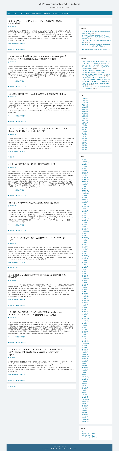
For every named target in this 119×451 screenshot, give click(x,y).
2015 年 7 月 (85, 264)
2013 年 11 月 (85, 298)
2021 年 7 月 (85, 208)
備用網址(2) (56, 13)
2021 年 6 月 (85, 210)
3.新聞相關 (85, 120)
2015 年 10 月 (85, 259)
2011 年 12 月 (85, 340)
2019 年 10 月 (85, 228)
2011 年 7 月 (85, 349)
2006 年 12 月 (85, 398)
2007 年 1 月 (85, 396)
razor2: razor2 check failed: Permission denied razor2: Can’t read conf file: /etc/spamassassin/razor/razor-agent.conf (35, 352)
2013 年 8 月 (85, 304)
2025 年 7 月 (85, 168)
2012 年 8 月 (85, 325)
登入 (83, 431)
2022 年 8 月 (85, 197)
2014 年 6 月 (85, 286)
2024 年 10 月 (85, 181)
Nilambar (74, 449)
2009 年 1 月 (85, 353)
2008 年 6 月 (85, 365)
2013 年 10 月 (85, 300)
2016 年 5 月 (85, 250)
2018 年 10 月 (85, 231)
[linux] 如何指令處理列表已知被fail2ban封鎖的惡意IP (34, 202)
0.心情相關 (85, 98)
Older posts (12, 386)
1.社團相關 (85, 111)
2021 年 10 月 (85, 206)
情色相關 (84, 131)
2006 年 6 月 (85, 409)
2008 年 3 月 (85, 371)
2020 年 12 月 (85, 217)
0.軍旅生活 (85, 104)
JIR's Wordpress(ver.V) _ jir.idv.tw (59, 4)
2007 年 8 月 (85, 383)
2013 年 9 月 (85, 302)
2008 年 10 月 (85, 358)
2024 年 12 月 (85, 177)
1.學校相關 (85, 108)
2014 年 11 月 (85, 277)
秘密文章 (84, 144)
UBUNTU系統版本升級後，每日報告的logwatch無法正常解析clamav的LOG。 (96, 75)
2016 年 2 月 (85, 255)
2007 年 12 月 (85, 376)
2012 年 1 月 (85, 338)
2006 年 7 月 (85, 407)
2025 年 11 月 (85, 163)
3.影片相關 (85, 118)
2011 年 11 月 (85, 342)
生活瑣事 (84, 142)
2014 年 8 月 (85, 282)
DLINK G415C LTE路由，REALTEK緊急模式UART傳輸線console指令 (35, 22)
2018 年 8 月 (85, 233)
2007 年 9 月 (85, 381)
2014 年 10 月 (85, 278)
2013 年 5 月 (85, 309)
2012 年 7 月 (85, 327)
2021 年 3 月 (85, 213)
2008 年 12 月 (85, 354)
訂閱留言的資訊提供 (87, 435)
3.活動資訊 (85, 122)
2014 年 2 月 (85, 293)
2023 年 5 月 (85, 185)
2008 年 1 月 (85, 374)
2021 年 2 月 (85, 215)
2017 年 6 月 (85, 246)
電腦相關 (12, 49)
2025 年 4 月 (85, 172)
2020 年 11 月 (85, 219)
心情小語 (84, 129)
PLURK (14, 13)
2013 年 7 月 (85, 305)
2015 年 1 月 (85, 273)
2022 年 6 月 (85, 201)
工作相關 (84, 126)
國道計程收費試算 (36, 13)
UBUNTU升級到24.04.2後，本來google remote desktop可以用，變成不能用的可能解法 (96, 66)
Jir (83, 87)
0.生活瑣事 (85, 102)
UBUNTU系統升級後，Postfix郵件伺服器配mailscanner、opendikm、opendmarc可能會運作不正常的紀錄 (36, 313)
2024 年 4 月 (85, 183)
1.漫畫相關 (85, 109)
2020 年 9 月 (85, 222)
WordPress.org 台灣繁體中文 (89, 437)
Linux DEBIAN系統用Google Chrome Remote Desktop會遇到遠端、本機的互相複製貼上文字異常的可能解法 (37, 57)
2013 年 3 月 (85, 313)
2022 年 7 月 (85, 199)
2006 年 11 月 (85, 399)
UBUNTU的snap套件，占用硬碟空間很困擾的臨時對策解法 (37, 93)
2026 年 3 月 (85, 159)
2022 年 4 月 (85, 204)
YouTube (27, 13)
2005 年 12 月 (85, 419)
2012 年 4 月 (85, 333)
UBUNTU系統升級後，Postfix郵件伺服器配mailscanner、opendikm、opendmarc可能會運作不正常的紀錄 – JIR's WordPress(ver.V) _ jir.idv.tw (96, 79)
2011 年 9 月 (85, 345)
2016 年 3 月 (85, 253)
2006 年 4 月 (85, 412)
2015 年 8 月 (85, 262)
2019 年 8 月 (85, 230)
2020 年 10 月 (85, 221)
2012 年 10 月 (85, 322)
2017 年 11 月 (85, 239)
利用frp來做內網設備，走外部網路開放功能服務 (31, 163)
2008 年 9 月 (85, 360)
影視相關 (84, 127)
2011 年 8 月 (85, 347)
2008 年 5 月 (85, 367)
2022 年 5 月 (85, 203)
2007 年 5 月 (85, 389)
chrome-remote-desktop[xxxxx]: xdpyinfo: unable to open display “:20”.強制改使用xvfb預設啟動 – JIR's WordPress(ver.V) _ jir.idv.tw (96, 63)
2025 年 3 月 (85, 174)
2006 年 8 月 (85, 405)
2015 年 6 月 (85, 266)
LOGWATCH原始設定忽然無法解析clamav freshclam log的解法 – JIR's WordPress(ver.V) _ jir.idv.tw (94, 72)
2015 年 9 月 (85, 260)
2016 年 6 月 (85, 248)
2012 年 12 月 (85, 318)
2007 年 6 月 (85, 387)
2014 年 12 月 (85, 275)
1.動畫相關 (85, 106)
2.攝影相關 (85, 115)
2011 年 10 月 (85, 343)
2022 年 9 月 (85, 195)
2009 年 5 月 (85, 351)
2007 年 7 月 (85, 385)
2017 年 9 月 (85, 241)
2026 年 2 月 (85, 161)
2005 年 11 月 (85, 421)
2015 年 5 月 (85, 268)
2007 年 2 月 (85, 394)
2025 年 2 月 (85, 175)
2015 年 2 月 (85, 271)
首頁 (9, 13)
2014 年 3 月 (85, 291)
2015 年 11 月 (85, 257)
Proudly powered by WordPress (50, 449)
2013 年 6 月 (85, 307)
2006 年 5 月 (85, 410)
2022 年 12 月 (85, 190)
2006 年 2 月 (85, 416)
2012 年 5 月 (85, 331)
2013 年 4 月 (85, 311)
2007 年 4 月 (85, 390)
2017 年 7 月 (85, 244)
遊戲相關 (84, 145)
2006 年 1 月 (85, 418)
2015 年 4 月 (85, 269)
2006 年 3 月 (85, 414)
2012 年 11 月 (85, 320)
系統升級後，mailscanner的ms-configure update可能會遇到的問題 (37, 276)
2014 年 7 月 (85, 284)
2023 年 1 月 (85, 188)
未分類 (84, 136)
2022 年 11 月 (85, 192)
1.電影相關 (85, 113)
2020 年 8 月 (85, 224)
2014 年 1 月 (85, 295)
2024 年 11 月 (85, 179)
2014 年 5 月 (85, 287)
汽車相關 (84, 140)
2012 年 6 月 (85, 329)
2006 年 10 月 (85, 401)
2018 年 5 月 (85, 235)
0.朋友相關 (85, 100)
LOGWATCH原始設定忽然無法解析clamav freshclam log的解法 (36, 238)
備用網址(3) (65, 13)
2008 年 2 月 (85, 372)
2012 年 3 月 (85, 334)
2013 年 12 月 (85, 297)
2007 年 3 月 (85, 392)
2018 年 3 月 (85, 237)
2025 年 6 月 (85, 170)
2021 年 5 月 (85, 212)
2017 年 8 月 (85, 242)
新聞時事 (84, 135)
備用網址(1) (47, 13)
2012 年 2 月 (85, 336)
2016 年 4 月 (85, 251)
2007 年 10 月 (85, 380)
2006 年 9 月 (85, 403)
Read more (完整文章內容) (18, 44)
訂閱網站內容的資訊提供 (88, 433)
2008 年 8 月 (85, 362)
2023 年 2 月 (85, 186)
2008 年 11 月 (85, 356)
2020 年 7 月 (85, 226)
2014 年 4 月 (85, 289)
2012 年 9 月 (85, 324)
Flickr (20, 13)
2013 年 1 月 (85, 316)
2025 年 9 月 (85, 165)
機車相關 (84, 138)
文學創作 (84, 133)
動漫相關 (84, 124)
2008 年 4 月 (85, 369)
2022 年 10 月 (85, 194)
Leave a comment (21, 49)
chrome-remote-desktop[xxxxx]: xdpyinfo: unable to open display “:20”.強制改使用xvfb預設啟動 (37, 129)
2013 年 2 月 (85, 315)
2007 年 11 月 (85, 378)
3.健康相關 (85, 117)
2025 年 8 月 (85, 166)
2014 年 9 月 (85, 280)
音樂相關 (84, 149)
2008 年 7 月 (85, 363)
